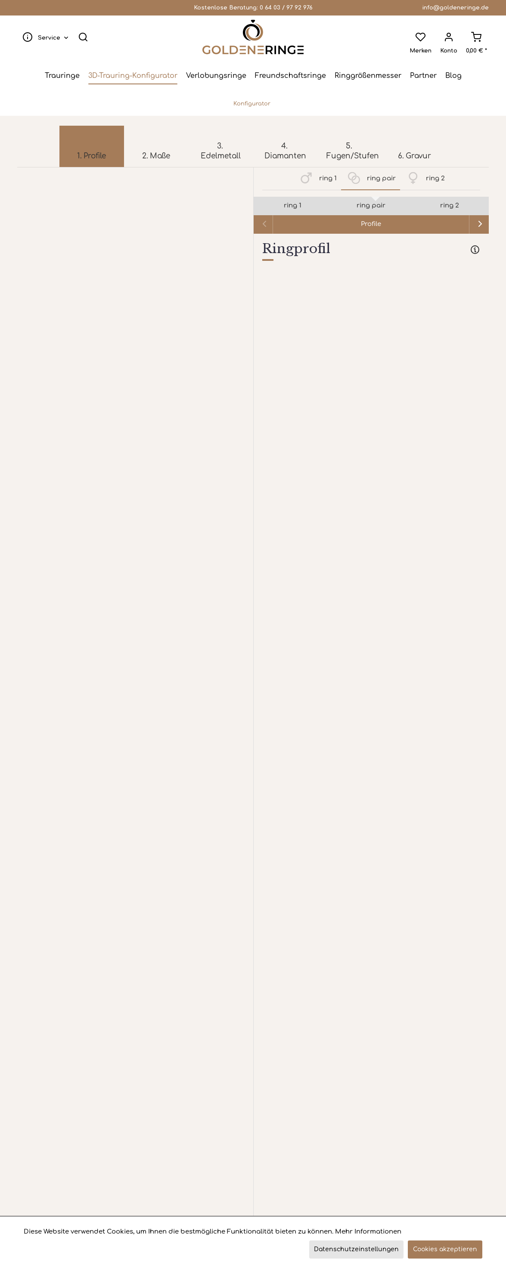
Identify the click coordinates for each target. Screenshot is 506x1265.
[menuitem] (43, 37)
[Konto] (448, 37)
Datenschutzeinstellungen (356, 1249)
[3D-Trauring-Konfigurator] (133, 75)
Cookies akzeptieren (445, 1249)
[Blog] (453, 75)
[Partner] (423, 75)
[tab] (371, 250)
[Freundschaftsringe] (290, 75)
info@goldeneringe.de (455, 8)
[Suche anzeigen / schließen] (83, 37)
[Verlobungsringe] (216, 75)
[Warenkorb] (476, 37)
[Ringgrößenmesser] (368, 75)
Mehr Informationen (368, 1231)
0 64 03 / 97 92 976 (286, 8)
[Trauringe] (62, 75)
